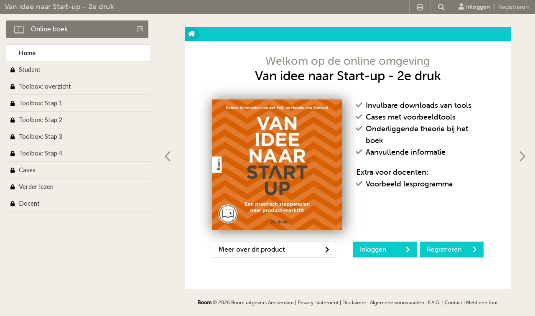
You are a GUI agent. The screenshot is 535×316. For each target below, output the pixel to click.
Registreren (513, 7)
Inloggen (474, 6)
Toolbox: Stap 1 (40, 103)
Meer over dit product (274, 249)
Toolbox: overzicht (45, 86)
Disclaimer (354, 303)
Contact (453, 303)
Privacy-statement (318, 303)
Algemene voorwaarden (397, 303)
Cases (27, 169)
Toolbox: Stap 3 (40, 136)
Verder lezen (36, 186)
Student (30, 69)
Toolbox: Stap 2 (40, 119)
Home (27, 52)
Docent (29, 203)
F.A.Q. (434, 303)
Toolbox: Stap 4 (40, 153)
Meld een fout (482, 303)
